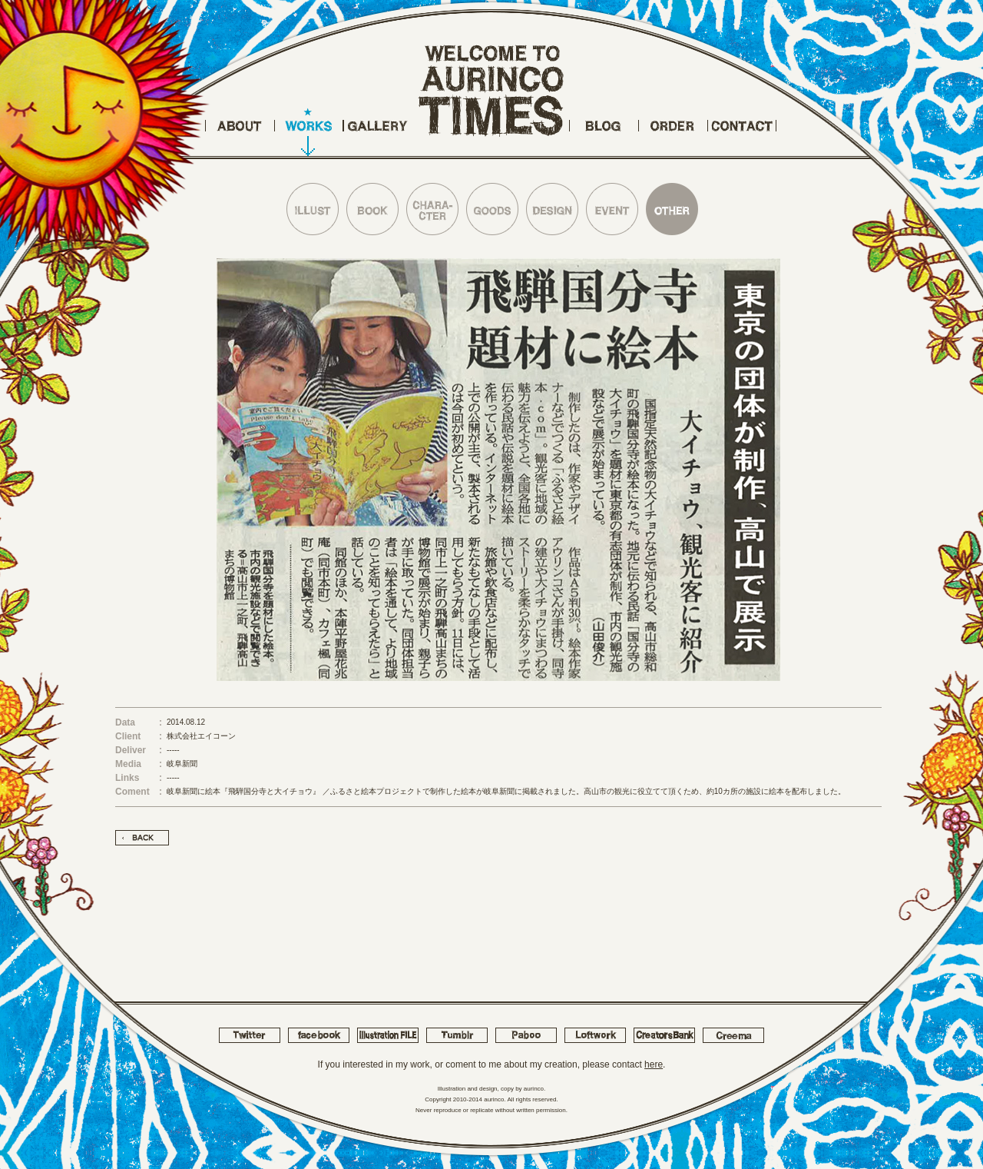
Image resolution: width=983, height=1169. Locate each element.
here (653, 1064)
